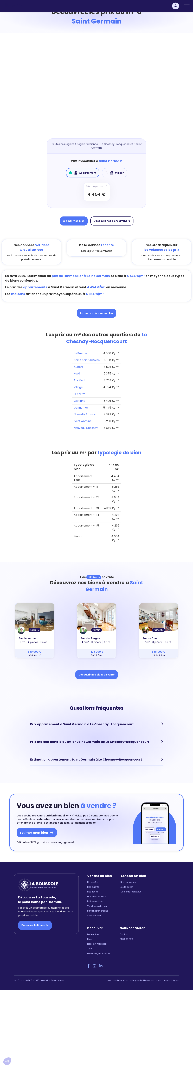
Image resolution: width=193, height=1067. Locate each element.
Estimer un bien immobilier (96, 313)
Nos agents (93, 886)
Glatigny (79, 401)
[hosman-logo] (16, 6)
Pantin (96, 630)
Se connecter (94, 915)
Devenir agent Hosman (99, 952)
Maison (114, 173)
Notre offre (92, 881)
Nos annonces (128, 881)
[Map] (96, 89)
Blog (89, 938)
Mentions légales (171, 980)
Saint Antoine (83, 421)
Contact (124, 933)
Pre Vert (79, 380)
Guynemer (81, 408)
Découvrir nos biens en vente (97, 674)
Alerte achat (126, 886)
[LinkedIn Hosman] (100, 965)
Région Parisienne (87, 144)
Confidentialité (120, 980)
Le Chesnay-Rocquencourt (117, 144)
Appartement (82, 173)
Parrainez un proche (97, 910)
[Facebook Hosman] (88, 965)
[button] (7, 1061)
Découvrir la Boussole (35, 925)
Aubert (78, 367)
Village (78, 387)
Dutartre (80, 394)
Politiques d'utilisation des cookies (145, 980)
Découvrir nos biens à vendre (112, 221)
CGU (109, 980)
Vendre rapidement (97, 905)
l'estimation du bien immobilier (55, 818)
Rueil (77, 373)
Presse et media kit (96, 943)
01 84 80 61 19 (126, 938)
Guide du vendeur (96, 896)
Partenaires (93, 933)
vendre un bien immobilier (52, 815)
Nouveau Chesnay (86, 428)
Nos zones (92, 891)
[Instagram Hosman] (94, 965)
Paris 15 (34, 630)
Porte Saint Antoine (87, 360)
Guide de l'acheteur (130, 891)
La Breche (80, 353)
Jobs (89, 948)
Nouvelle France (84, 414)
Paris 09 (158, 630)
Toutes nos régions (63, 144)
